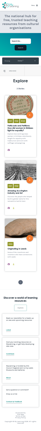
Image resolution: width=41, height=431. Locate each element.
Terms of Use (20, 416)
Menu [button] (34, 5)
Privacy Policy (20, 418)
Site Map (20, 414)
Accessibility (20, 413)
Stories (20, 61)
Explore (20, 308)
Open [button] (10, 71)
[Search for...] (20, 41)
